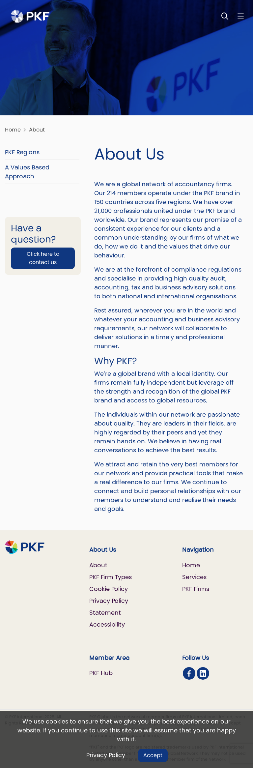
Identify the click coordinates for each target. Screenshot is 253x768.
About (98, 565)
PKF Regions (22, 152)
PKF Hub (101, 673)
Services (194, 577)
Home (13, 129)
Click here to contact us (43, 258)
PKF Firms (195, 589)
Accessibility (107, 624)
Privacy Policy (105, 755)
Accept (152, 755)
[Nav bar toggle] (241, 16)
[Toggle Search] (225, 16)
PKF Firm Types (110, 577)
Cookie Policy (108, 589)
